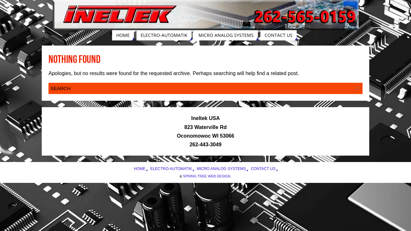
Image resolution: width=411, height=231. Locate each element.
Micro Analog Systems (221, 169)
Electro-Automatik (171, 169)
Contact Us (263, 169)
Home (139, 169)
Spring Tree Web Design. (207, 176)
